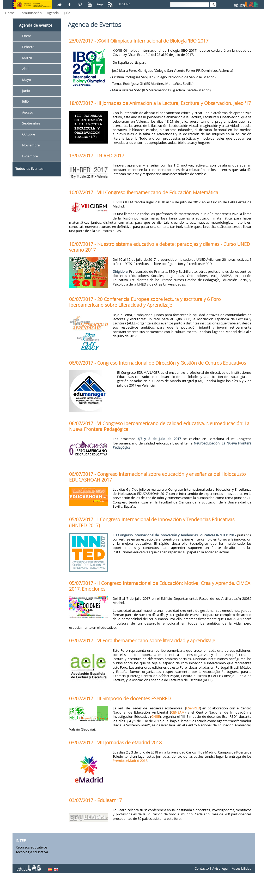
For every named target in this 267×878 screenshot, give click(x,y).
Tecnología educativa (32, 852)
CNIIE (155, 716)
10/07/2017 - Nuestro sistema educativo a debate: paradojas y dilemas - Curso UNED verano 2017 (159, 247)
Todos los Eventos (29, 168)
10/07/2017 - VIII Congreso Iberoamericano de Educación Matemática (143, 192)
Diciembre (30, 156)
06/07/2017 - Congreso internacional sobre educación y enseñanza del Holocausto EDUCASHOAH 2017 (157, 477)
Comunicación (31, 12)
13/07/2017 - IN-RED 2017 (96, 155)
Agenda (53, 12)
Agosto (27, 112)
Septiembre (31, 123)
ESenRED (193, 708)
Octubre (28, 134)
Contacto (202, 868)
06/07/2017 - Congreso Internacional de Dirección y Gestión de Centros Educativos (157, 363)
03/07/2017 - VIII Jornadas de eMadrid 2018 (115, 742)
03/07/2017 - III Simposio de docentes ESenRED (120, 698)
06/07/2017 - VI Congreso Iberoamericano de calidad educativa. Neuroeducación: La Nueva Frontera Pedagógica (159, 426)
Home (10, 12)
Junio (26, 90)
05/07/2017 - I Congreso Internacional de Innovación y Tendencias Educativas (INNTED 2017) (151, 522)
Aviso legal (220, 868)
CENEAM (178, 712)
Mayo (26, 79)
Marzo (27, 57)
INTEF (21, 840)
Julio (67, 12)
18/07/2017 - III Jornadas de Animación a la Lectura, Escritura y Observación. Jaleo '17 (160, 103)
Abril (25, 68)
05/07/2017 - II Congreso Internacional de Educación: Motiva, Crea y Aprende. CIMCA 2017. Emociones (159, 586)
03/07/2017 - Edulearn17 (95, 800)
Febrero (28, 46)
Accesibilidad (242, 868)
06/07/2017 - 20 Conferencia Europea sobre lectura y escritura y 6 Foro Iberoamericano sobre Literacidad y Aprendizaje (145, 302)
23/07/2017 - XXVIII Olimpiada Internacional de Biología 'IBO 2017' (139, 41)
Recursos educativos (31, 847)
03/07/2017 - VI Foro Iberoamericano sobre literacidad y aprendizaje (142, 640)
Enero (26, 35)
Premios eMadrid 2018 (130, 760)
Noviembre (31, 145)
